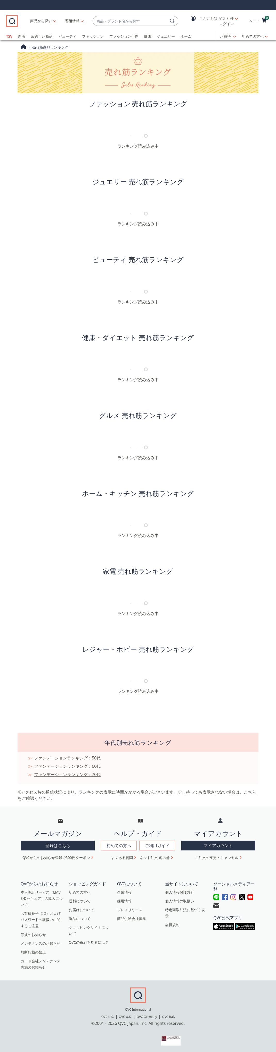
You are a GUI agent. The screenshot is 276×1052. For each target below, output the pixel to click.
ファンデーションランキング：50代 (67, 758)
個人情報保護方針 (179, 892)
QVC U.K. (125, 1017)
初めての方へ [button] (119, 845)
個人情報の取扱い (179, 901)
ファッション (93, 36)
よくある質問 (122, 857)
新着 (21, 36)
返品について (80, 918)
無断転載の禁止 (33, 952)
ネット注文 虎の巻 (155, 857)
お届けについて (81, 909)
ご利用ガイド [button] (157, 845)
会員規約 (172, 924)
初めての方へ (253, 36)
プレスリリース (129, 909)
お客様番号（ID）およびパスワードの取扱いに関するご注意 (41, 919)
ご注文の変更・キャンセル (216, 857)
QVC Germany (147, 1017)
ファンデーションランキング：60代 (67, 766)
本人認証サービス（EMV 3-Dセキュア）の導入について (42, 898)
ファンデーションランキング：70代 (67, 774)
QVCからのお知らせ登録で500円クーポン (56, 857)
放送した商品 (42, 36)
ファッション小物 (123, 36)
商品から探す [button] (41, 20)
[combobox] (130, 21)
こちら (250, 792)
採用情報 (124, 901)
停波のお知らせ (33, 934)
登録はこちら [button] (57, 845)
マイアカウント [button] (218, 845)
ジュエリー (166, 36)
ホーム (186, 36)
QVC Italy (168, 1017)
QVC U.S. (107, 1017)
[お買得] (228, 36)
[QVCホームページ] (23, 47)
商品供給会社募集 (131, 918)
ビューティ (67, 36)
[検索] (173, 21)
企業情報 (124, 892)
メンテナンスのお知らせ (40, 943)
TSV (9, 36)
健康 (147, 36)
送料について (80, 901)
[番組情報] (72, 21)
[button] (210, 21)
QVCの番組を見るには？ (89, 942)
